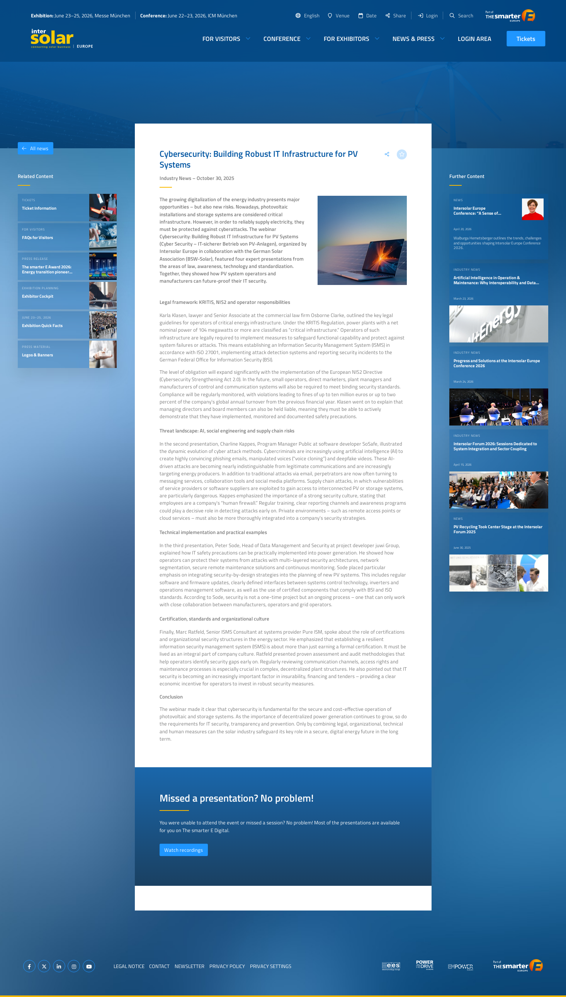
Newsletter (189, 966)
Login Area (474, 38)
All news (33, 148)
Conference (282, 38)
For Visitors (221, 38)
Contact (159, 966)
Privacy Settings (270, 966)
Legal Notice (129, 966)
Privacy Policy (227, 966)
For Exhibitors (346, 38)
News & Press (414, 38)
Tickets (526, 38)
